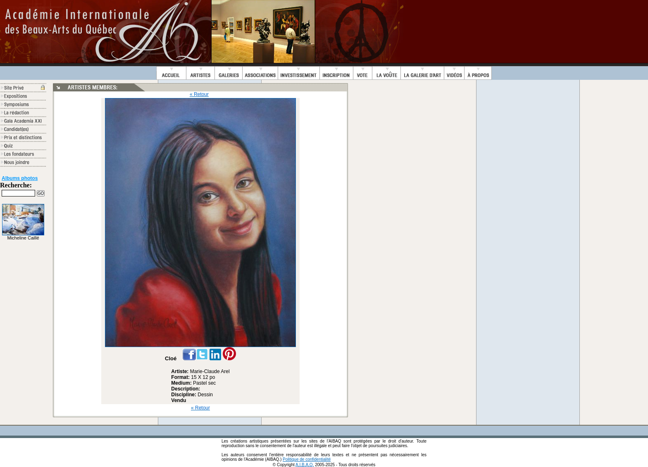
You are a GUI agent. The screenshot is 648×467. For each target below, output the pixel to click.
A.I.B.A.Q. (304, 464)
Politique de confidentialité (307, 459)
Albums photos (20, 178)
